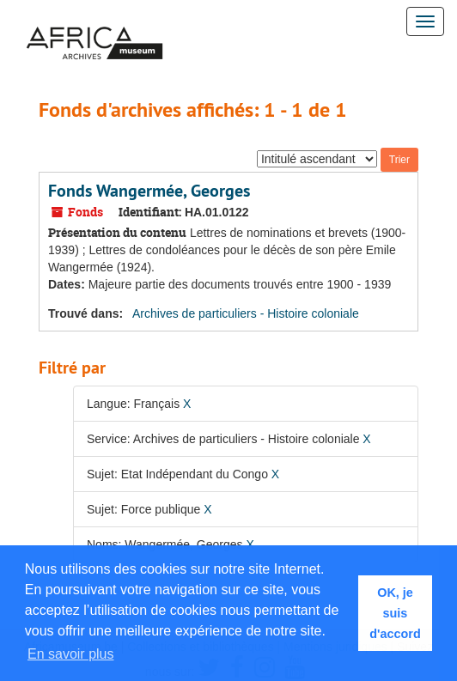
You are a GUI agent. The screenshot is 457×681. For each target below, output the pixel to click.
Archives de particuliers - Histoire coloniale (245, 313)
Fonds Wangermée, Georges (149, 190)
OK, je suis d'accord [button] (394, 613)
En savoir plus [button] (70, 654)
